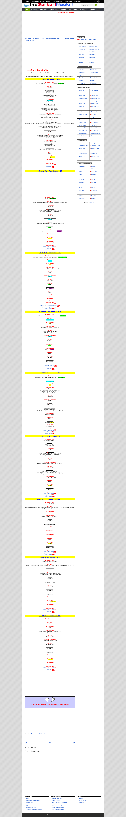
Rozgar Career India (57, 798)
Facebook (34, 733)
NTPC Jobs (81, 179)
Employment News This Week (59, 802)
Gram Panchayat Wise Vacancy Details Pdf (48, 305)
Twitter (41, 733)
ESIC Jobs (81, 182)
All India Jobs (83, 9)
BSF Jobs (81, 193)
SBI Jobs (93, 166)
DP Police (93, 195)
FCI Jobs (81, 185)
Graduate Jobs (29, 802)
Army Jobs (93, 185)
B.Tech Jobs (29, 805)
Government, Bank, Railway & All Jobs (62, 814)
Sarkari (80, 171)
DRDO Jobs (94, 171)
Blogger (92, 202)
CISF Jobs (93, 179)
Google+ (47, 733)
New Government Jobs (58, 809)
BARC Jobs (94, 190)
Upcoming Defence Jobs (38, 1)
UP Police (81, 195)
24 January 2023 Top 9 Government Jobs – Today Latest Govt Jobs (49, 40)
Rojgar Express (56, 800)
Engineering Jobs (57, 1)
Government (82, 166)
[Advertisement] (50, 25)
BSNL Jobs (81, 190)
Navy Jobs (81, 198)
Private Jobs (53, 9)
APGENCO (93, 193)
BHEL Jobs (94, 177)
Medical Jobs (77, 1)
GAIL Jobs (93, 182)
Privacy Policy (82, 800)
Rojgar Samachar (56, 804)
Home (27, 1)
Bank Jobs (63, 9)
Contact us (81, 802)
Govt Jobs (34, 9)
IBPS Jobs (93, 168)
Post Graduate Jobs (31, 807)
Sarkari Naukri (94, 9)
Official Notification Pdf (48, 165)
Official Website (48, 168)
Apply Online (48, 166)
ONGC (80, 174)
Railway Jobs (43, 9)
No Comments (28, 43)
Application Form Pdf (48, 553)
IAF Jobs (81, 187)
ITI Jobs (48, 1)
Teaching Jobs (68, 1)
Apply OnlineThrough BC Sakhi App (48, 307)
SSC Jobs (93, 174)
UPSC (80, 177)
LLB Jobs (28, 804)
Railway (93, 187)
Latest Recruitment (57, 805)
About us (81, 798)
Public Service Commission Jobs (34, 809)
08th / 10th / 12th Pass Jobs (33, 800)
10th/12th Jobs (73, 9)
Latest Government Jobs (58, 807)
